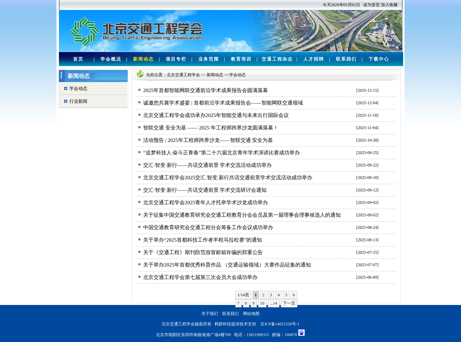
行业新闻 (78, 101)
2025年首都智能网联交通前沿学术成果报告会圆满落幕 (205, 90)
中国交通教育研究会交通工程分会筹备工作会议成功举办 (208, 227)
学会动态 (78, 88)
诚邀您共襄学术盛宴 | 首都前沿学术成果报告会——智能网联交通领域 (223, 103)
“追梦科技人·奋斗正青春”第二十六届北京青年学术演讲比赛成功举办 (221, 152)
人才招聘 (313, 59)
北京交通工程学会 (183, 74)
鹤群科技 (223, 324)
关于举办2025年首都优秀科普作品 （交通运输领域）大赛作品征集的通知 (227, 265)
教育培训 (241, 59)
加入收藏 (389, 4)
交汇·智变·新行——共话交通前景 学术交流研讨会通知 (205, 190)
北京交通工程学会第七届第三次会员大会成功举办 (200, 277)
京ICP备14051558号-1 (279, 324)
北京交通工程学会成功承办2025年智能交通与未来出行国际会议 (216, 115)
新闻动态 (143, 59)
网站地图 (251, 313)
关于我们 (209, 313)
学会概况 (111, 59)
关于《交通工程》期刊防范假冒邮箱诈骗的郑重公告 (203, 252)
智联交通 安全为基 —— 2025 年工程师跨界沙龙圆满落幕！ (210, 127)
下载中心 (378, 59)
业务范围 (208, 59)
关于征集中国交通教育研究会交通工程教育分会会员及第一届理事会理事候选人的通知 (242, 215)
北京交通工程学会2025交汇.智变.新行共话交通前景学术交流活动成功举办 (227, 177)
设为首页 (371, 4)
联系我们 (346, 59)
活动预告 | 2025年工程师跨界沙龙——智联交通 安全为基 (208, 140)
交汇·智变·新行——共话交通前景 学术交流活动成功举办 (207, 165)
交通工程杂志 (277, 59)
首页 (78, 59)
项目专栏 (176, 59)
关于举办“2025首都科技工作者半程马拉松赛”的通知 (202, 240)
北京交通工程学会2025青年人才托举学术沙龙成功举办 (205, 202)
